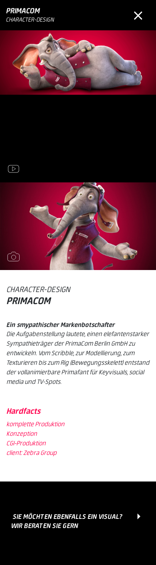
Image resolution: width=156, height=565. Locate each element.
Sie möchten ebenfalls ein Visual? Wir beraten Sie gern (66, 521)
